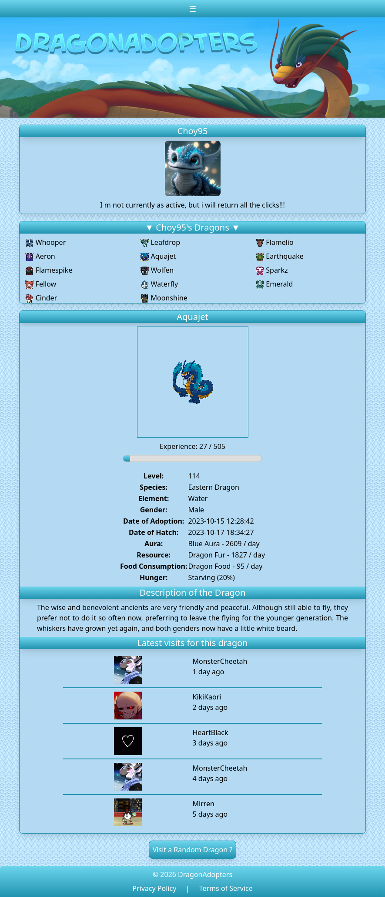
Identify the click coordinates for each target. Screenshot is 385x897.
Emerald (274, 284)
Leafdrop (160, 242)
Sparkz (272, 270)
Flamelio (275, 242)
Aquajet (158, 256)
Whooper (45, 242)
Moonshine (164, 298)
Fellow (40, 284)
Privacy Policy (154, 888)
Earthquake (280, 256)
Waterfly (159, 284)
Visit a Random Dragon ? (193, 849)
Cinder (41, 298)
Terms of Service (226, 888)
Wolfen (157, 270)
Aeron (40, 256)
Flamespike (48, 270)
